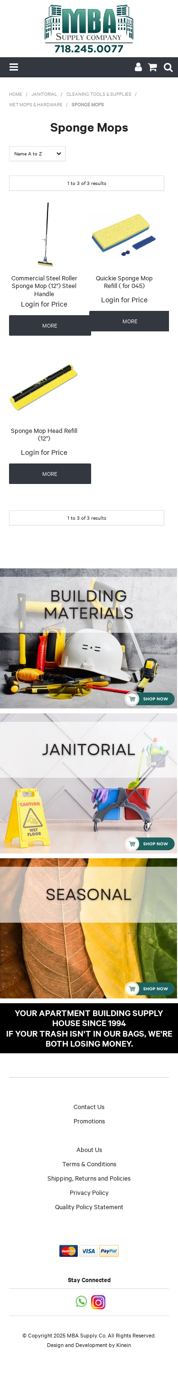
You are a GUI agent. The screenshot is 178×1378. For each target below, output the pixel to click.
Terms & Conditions (89, 1163)
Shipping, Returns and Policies (89, 1177)
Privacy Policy (89, 1192)
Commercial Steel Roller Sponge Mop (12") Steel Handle (44, 285)
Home (15, 93)
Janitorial (44, 93)
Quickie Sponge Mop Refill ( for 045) (124, 281)
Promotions (89, 1120)
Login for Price (44, 304)
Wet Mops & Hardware (36, 104)
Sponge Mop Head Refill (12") (44, 434)
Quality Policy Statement (89, 1206)
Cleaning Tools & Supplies (98, 93)
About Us (89, 1149)
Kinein (123, 1344)
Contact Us (89, 1106)
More (49, 325)
